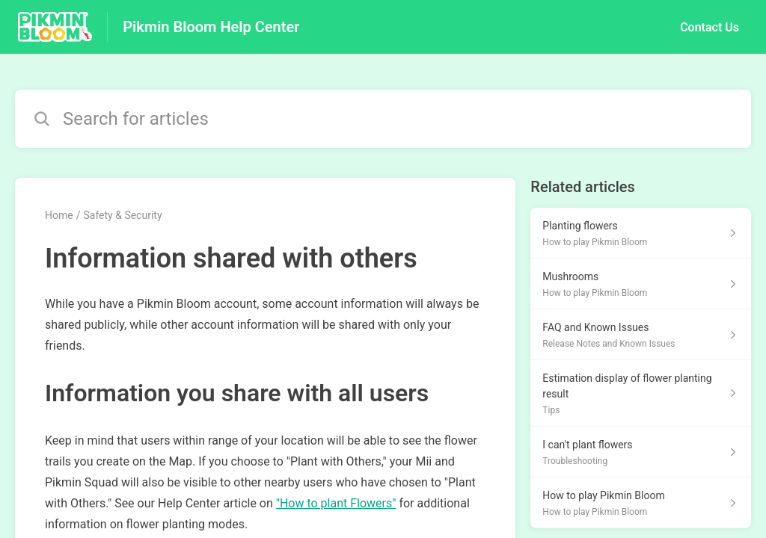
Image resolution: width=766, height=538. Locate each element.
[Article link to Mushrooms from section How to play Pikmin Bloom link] (640, 284)
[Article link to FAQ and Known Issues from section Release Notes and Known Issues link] (640, 334)
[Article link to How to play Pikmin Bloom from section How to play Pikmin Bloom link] (640, 502)
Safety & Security (122, 215)
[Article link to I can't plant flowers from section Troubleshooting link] (640, 452)
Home (59, 215)
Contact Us (709, 27)
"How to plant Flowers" (336, 503)
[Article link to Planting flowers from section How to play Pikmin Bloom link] (640, 233)
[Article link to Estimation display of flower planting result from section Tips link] (640, 393)
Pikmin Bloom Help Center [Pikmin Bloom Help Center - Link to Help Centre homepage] (211, 27)
